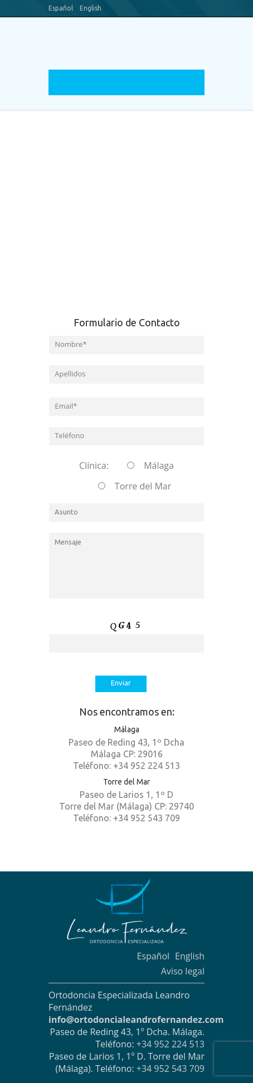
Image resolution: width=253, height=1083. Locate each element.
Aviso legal (183, 971)
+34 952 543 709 (171, 1068)
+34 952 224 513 (171, 1044)
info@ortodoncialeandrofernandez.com (135, 1019)
